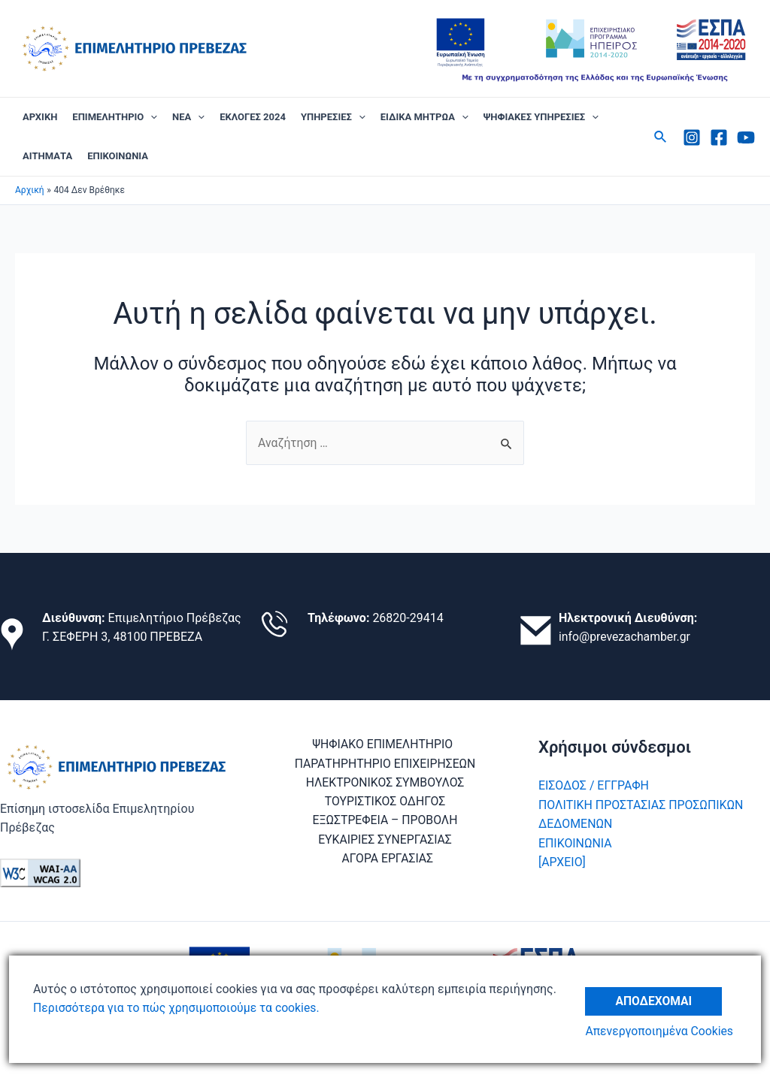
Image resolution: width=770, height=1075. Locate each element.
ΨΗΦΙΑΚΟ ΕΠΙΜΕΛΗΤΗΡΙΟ (382, 745)
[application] (150, 117)
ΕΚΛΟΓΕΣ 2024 (253, 116)
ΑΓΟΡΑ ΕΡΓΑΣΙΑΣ (387, 860)
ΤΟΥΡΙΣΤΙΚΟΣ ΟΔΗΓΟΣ (385, 803)
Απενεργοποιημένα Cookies (662, 1032)
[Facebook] (719, 137)
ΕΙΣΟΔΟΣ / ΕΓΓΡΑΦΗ (594, 786)
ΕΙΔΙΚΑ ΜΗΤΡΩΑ (424, 117)
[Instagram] (692, 137)
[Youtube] (746, 137)
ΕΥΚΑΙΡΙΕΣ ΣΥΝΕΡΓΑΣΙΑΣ (385, 841)
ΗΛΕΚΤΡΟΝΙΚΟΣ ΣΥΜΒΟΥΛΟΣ (385, 783)
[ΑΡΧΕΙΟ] (562, 863)
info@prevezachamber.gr (626, 637)
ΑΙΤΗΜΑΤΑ (47, 156)
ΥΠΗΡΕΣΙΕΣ (333, 117)
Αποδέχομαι (656, 999)
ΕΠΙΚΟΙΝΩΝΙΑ (117, 156)
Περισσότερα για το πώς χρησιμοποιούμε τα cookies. (178, 1008)
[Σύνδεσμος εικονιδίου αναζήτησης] (661, 137)
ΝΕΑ (188, 117)
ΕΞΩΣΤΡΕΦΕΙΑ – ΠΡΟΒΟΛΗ (385, 821)
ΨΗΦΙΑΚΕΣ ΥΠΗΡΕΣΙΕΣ (541, 117)
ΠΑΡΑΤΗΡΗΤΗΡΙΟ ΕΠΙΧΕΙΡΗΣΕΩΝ (385, 763)
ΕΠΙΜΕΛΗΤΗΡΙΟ (114, 117)
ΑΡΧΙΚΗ (40, 116)
